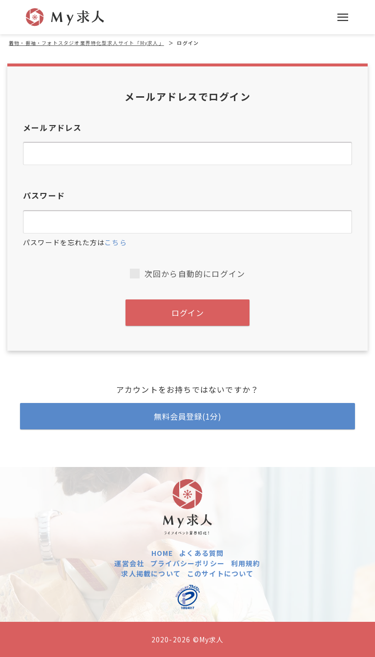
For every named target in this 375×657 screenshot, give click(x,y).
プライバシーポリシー (187, 563)
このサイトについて (220, 573)
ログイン (187, 312)
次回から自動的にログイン (187, 273)
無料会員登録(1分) (187, 416)
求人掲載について (151, 573)
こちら (115, 242)
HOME (162, 553)
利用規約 (246, 563)
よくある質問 (201, 553)
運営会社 (129, 563)
